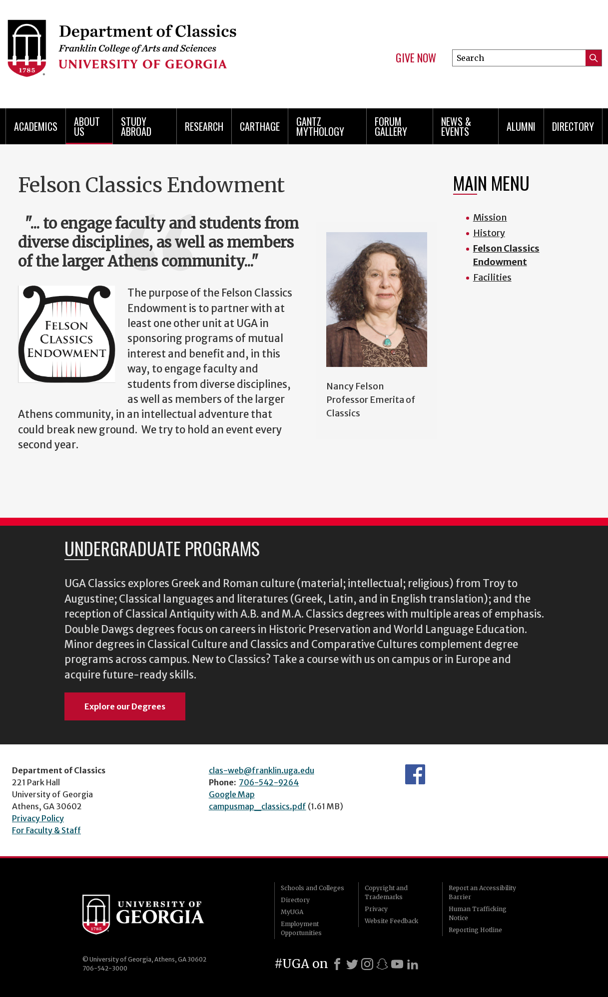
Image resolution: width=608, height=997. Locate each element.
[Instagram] (367, 964)
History (489, 233)
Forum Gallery (391, 126)
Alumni (521, 126)
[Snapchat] (382, 964)
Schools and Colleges (312, 888)
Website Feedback (391, 921)
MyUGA (292, 912)
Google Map (232, 794)
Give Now (416, 57)
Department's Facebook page (415, 774)
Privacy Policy (38, 818)
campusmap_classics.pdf (257, 806)
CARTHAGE (260, 126)
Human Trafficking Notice (478, 913)
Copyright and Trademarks (386, 892)
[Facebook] (337, 964)
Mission (490, 217)
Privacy (376, 909)
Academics (35, 126)
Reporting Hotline (475, 930)
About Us (87, 126)
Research (204, 126)
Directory (573, 126)
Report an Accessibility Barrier (482, 892)
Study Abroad (136, 126)
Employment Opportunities (301, 928)
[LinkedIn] (413, 964)
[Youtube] (397, 964)
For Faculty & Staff (46, 830)
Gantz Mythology (320, 126)
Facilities (492, 277)
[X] (352, 964)
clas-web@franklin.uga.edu (261, 770)
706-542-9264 (269, 782)
